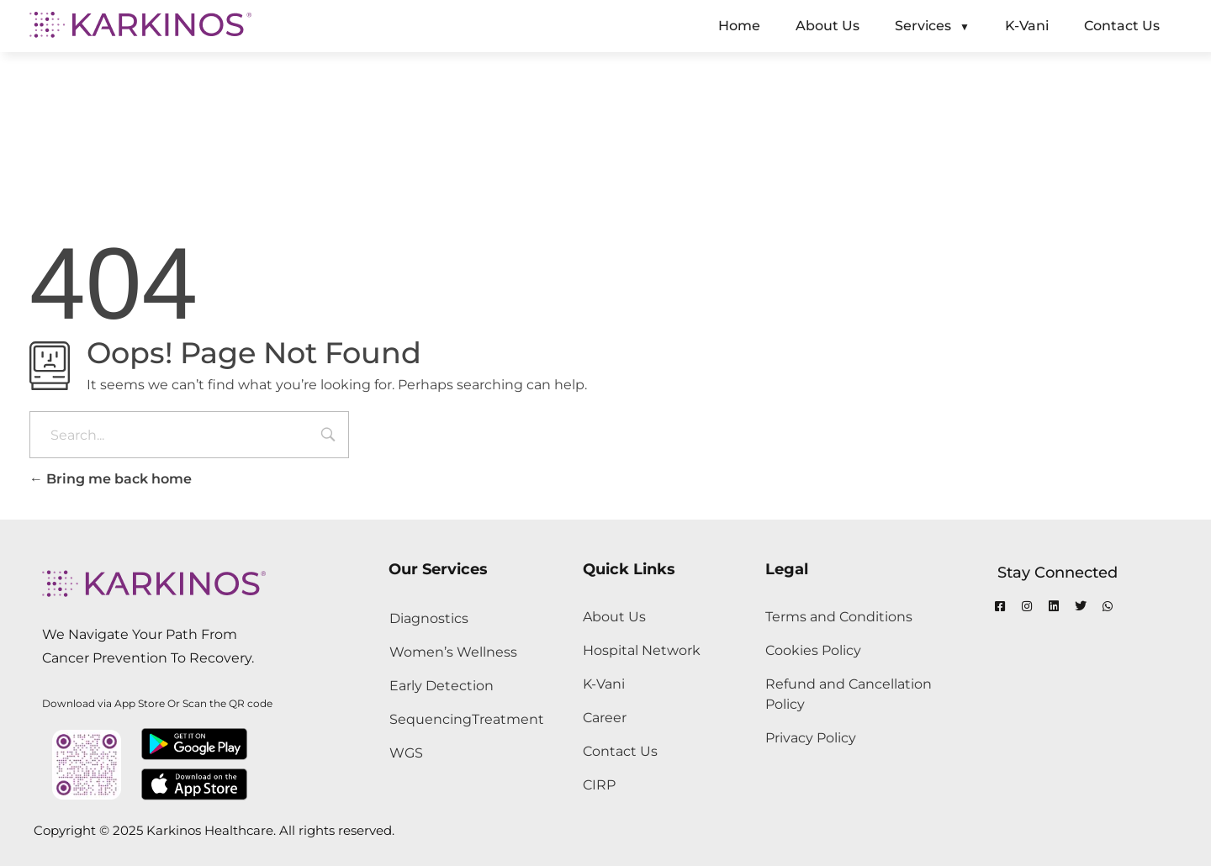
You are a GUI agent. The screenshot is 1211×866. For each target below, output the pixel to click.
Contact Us (620, 751)
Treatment (508, 719)
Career (605, 718)
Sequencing (430, 719)
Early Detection (441, 686)
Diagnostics (428, 618)
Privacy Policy (810, 738)
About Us (614, 617)
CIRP (599, 785)
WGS (406, 753)
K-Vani (604, 684)
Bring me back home (110, 479)
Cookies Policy (813, 650)
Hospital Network (642, 650)
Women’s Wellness (453, 652)
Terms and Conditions (838, 617)
